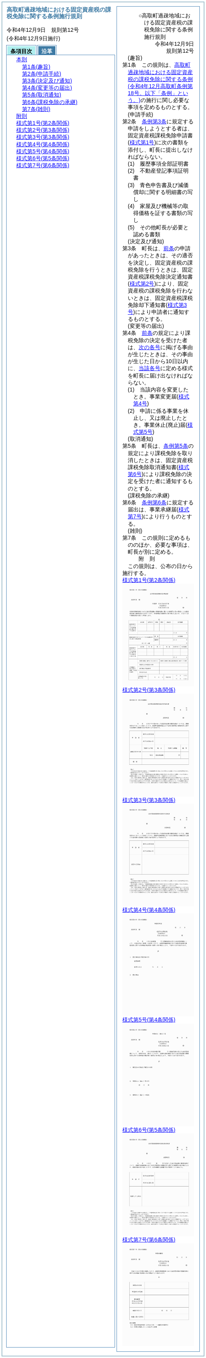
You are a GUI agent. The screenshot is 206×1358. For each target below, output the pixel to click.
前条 (168, 248)
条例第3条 (154, 121)
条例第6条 (154, 502)
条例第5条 (175, 446)
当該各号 (149, 368)
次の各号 (149, 347)
